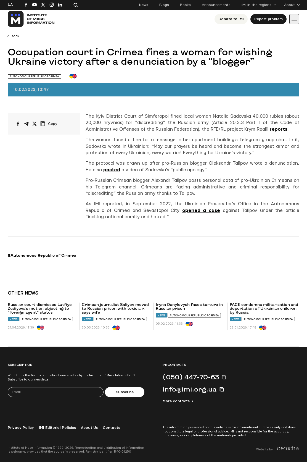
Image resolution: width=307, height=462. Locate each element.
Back (15, 36)
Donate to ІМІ (231, 19)
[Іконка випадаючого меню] (294, 19)
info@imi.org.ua (190, 389)
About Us (89, 428)
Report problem (268, 19)
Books (185, 5)
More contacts (176, 401)
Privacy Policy (21, 428)
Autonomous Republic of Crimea (46, 319)
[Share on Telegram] (26, 123)
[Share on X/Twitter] (34, 123)
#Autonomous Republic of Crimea (42, 255)
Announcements (216, 5)
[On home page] (31, 19)
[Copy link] (56, 123)
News (143, 5)
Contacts (111, 428)
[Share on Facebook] (17, 123)
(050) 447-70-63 (191, 377)
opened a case (201, 210)
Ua (10, 5)
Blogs (164, 5)
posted (111, 169)
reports (278, 129)
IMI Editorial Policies (57, 428)
